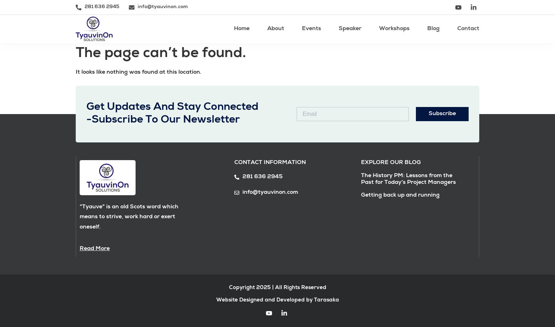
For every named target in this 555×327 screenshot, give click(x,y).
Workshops (394, 29)
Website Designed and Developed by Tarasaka (277, 300)
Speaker (350, 29)
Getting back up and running (400, 195)
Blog (433, 29)
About (275, 29)
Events (311, 29)
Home (242, 29)
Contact (468, 29)
